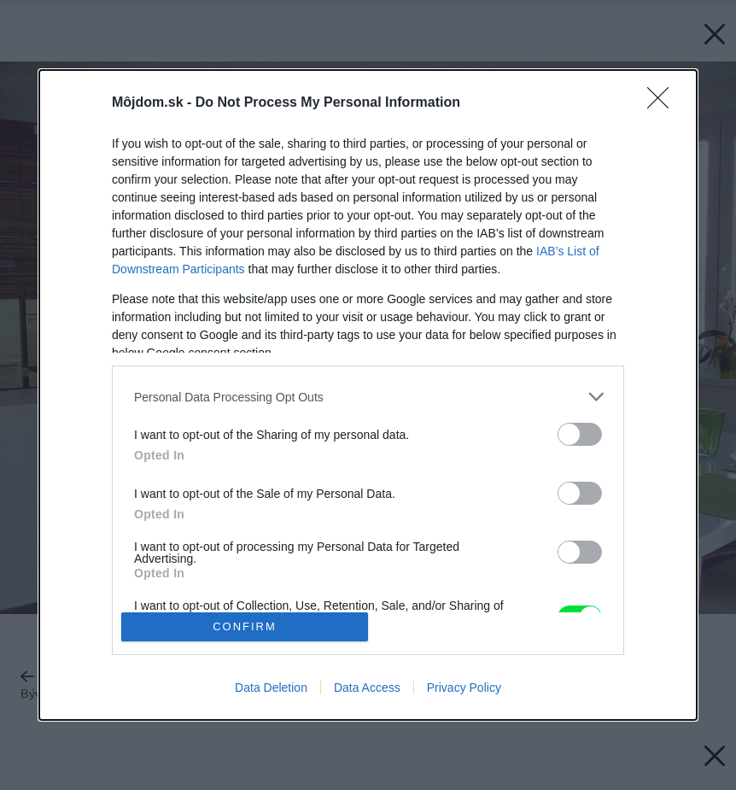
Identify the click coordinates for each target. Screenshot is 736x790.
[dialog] (368, 395)
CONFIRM (245, 626)
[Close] (663, 103)
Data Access (367, 687)
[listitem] (368, 397)
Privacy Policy (464, 687)
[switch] (580, 434)
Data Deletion (271, 687)
